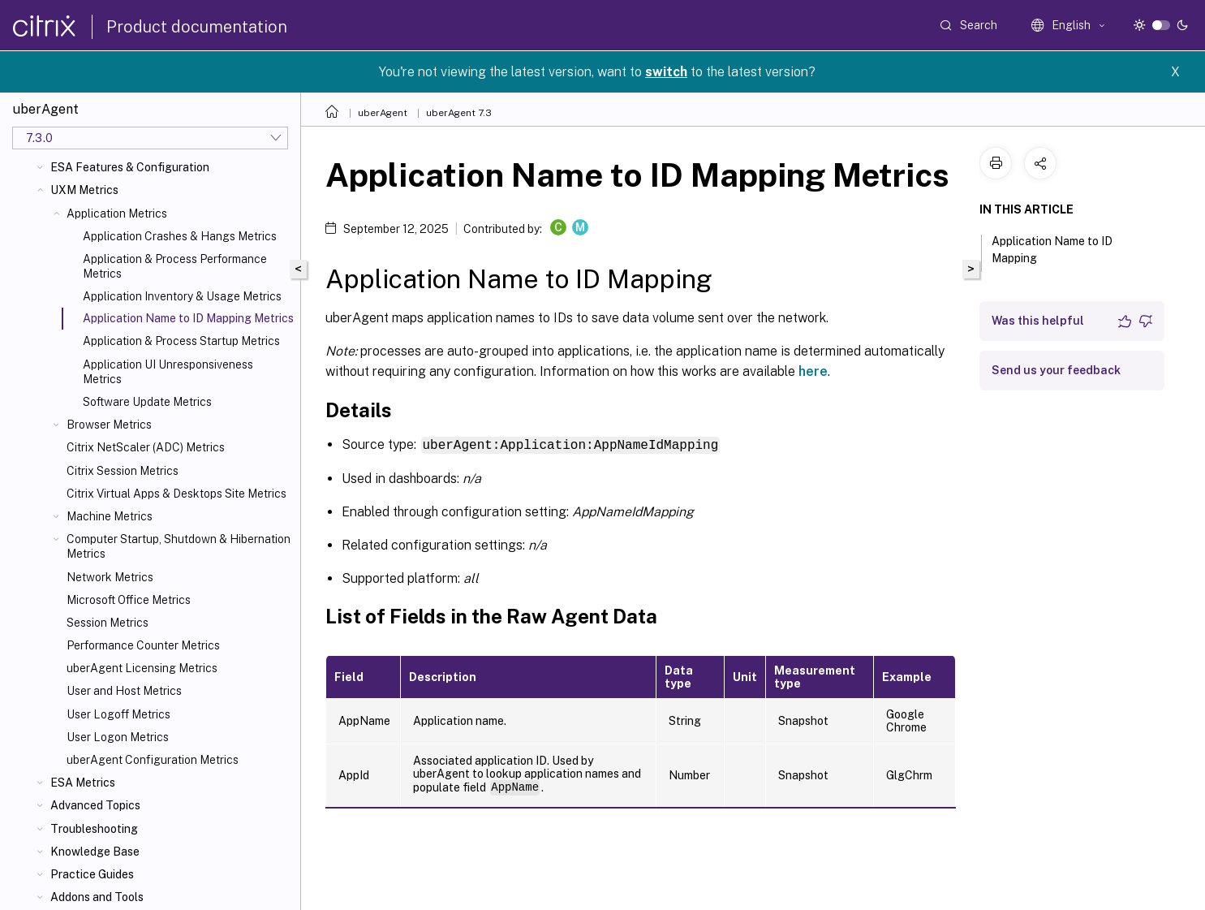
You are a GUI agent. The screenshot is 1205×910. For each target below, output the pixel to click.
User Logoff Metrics (118, 714)
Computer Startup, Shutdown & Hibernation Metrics (178, 546)
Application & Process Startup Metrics (181, 340)
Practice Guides (92, 874)
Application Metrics (117, 213)
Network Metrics (110, 577)
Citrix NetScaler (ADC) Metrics (146, 447)
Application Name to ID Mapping (1052, 250)
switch (666, 72)
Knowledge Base (95, 851)
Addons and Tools (97, 897)
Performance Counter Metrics (143, 645)
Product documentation (196, 27)
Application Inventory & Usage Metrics (182, 296)
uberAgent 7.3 (459, 113)
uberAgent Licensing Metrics (142, 668)
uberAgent (382, 113)
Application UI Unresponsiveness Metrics (168, 372)
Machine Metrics (110, 516)
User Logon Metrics (118, 737)
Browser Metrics (109, 424)
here (813, 371)
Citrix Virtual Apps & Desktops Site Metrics (176, 493)
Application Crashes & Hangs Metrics (180, 236)
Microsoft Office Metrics (129, 599)
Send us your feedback (1056, 370)
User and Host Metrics (124, 690)
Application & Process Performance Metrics (175, 266)
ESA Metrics (82, 782)
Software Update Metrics (147, 401)
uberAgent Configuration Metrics (153, 759)
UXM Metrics (84, 189)
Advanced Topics (95, 805)
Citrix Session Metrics (123, 470)
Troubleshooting (94, 828)
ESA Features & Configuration (129, 167)
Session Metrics (107, 622)
